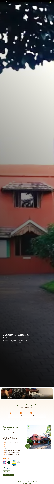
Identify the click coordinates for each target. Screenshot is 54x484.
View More (6, 471)
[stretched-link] (27, 393)
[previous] (3, 393)
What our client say (7, 347)
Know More (15, 347)
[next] (51, 393)
